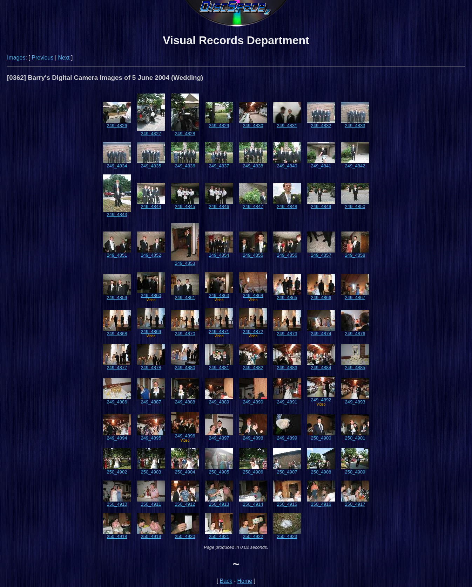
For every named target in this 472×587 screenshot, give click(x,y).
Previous (42, 58)
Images (16, 58)
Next (64, 58)
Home (244, 581)
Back (226, 581)
